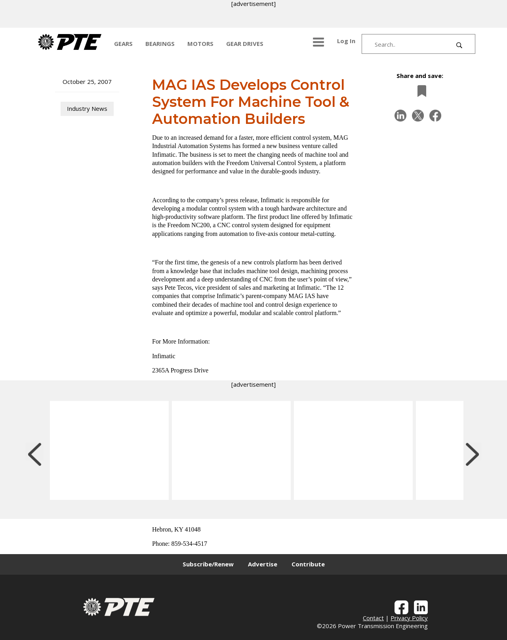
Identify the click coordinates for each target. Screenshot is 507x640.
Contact (373, 618)
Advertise (262, 564)
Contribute (308, 564)
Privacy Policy (409, 618)
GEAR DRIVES (244, 43)
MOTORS (200, 43)
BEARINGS (160, 43)
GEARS (123, 43)
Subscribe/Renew (208, 564)
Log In (346, 41)
